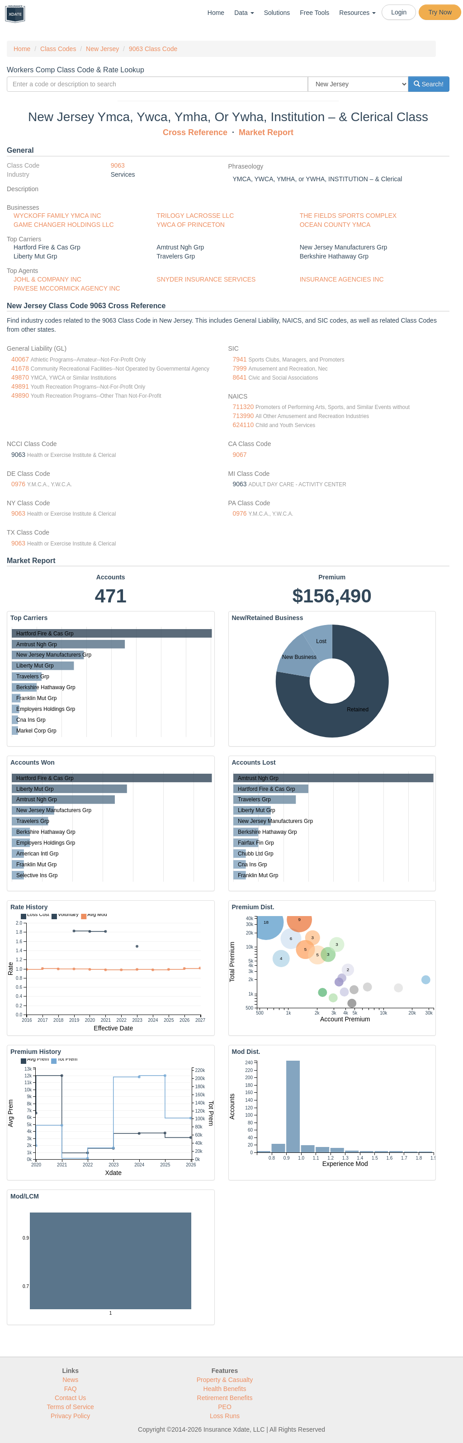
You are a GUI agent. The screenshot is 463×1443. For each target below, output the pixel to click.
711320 (243, 406)
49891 (20, 386)
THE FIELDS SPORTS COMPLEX (348, 215)
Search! (429, 84)
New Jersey (102, 48)
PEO (225, 1406)
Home (216, 12)
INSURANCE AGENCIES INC (342, 279)
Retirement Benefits (225, 1397)
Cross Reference (195, 132)
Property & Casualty (225, 1379)
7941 (240, 359)
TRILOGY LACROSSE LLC (195, 215)
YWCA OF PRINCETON (190, 224)
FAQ (70, 1388)
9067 (240, 454)
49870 (20, 377)
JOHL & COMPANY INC (47, 279)
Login (398, 12)
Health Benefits (224, 1388)
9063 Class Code (153, 48)
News (70, 1379)
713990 (243, 415)
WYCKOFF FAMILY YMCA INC (57, 215)
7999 (240, 368)
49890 (20, 395)
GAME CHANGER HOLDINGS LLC (64, 224)
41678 (20, 368)
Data (244, 12)
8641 (240, 377)
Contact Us (70, 1397)
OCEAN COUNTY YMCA (335, 224)
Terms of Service (70, 1406)
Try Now (440, 12)
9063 (118, 165)
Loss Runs (225, 1415)
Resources (357, 12)
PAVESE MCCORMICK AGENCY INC (67, 288)
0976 (18, 484)
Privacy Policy (70, 1415)
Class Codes (58, 48)
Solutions (277, 12)
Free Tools (314, 12)
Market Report (266, 132)
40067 (20, 359)
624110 (243, 424)
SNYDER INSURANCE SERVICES (205, 279)
